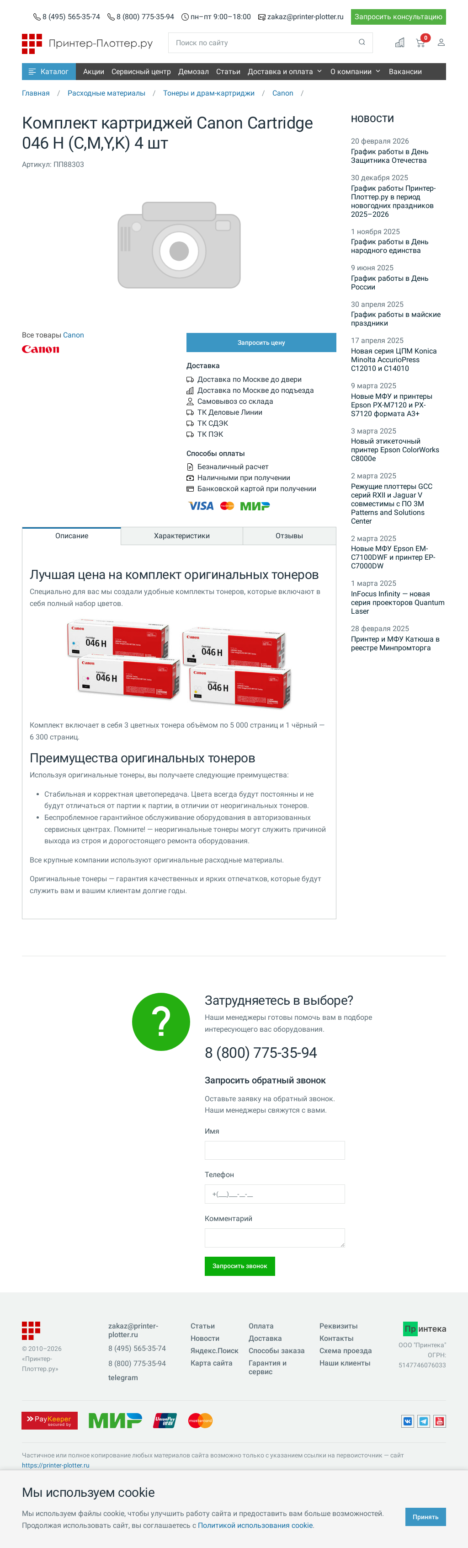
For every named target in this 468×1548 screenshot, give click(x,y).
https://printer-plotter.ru (56, 1465)
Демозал (193, 71)
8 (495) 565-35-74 (71, 17)
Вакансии (405, 71)
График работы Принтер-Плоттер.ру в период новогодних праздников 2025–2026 (393, 201)
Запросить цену (261, 342)
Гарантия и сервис (268, 1367)
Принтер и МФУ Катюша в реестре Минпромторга (395, 643)
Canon (282, 93)
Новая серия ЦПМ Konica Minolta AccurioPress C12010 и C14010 (394, 360)
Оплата (261, 1326)
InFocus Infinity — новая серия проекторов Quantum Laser (398, 602)
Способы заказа (277, 1350)
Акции (93, 71)
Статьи (228, 71)
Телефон (219, 1174)
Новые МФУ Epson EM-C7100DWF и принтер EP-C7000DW (393, 557)
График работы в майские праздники (396, 318)
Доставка (265, 1338)
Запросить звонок (240, 1265)
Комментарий (228, 1218)
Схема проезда (345, 1350)
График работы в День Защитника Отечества (390, 156)
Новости (372, 118)
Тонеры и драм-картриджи (209, 93)
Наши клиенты (345, 1363)
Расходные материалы (106, 93)
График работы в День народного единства (390, 246)
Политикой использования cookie (255, 1525)
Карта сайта (212, 1363)
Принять (426, 1517)
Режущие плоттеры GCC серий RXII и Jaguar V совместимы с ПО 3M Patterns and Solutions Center (391, 503)
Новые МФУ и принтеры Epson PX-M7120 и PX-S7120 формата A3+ (391, 405)
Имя (212, 1131)
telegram (123, 1377)
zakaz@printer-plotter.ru (305, 17)
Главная (36, 93)
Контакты (336, 1338)
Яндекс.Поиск (215, 1350)
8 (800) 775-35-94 (145, 17)
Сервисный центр (141, 71)
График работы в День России (390, 282)
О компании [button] (351, 71)
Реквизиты (338, 1326)
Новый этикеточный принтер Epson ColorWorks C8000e (395, 450)
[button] (49, 71)
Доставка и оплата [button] (280, 71)
